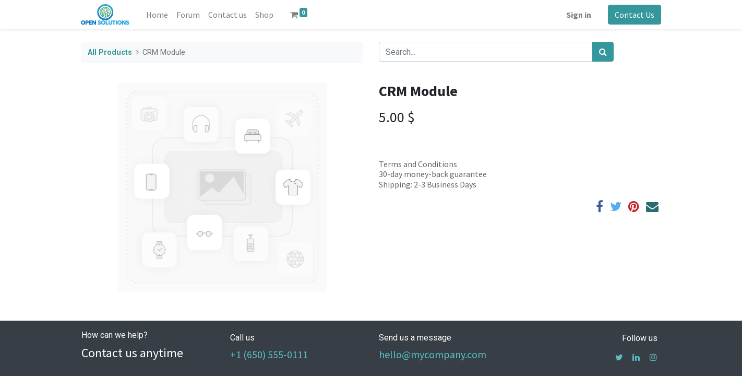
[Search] (603, 52)
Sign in (578, 14)
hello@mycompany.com (432, 354)
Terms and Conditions (418, 164)
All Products (110, 52)
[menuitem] (157, 14)
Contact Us (634, 14)
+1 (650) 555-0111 (269, 354)
